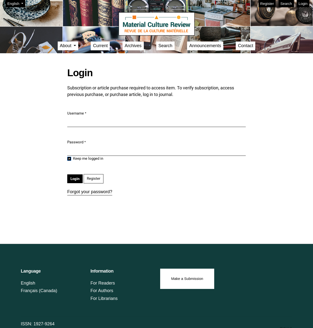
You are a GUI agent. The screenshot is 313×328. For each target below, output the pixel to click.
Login (303, 3)
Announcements (205, 45)
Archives (133, 45)
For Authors (101, 290)
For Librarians (104, 298)
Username (76, 113)
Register (267, 3)
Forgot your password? (89, 191)
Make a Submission (187, 278)
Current (100, 45)
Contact (245, 45)
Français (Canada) (39, 290)
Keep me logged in (88, 158)
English (16, 3)
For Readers (102, 283)
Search (286, 3)
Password (76, 141)
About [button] (66, 45)
